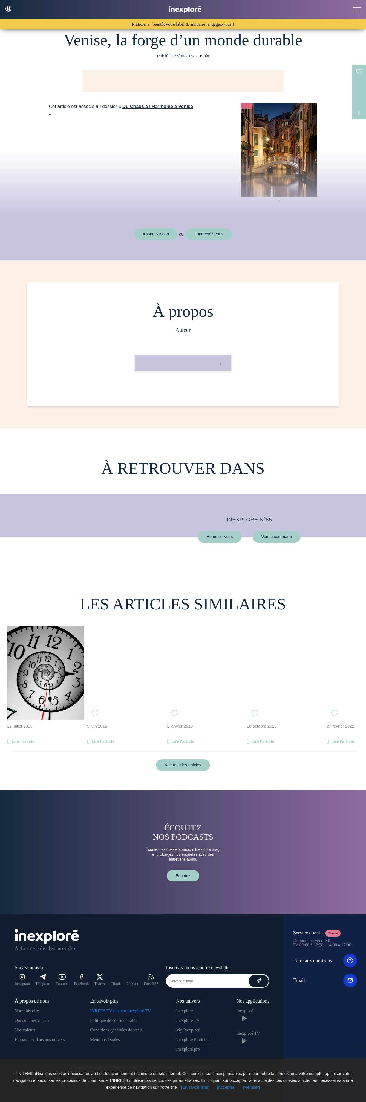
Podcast (132, 984)
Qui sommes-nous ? (32, 1020)
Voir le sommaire (276, 536)
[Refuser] (251, 1087)
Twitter (99, 980)
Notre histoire (27, 1011)
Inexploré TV (188, 1020)
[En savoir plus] (195, 1087)
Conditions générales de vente (116, 1030)
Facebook (81, 980)
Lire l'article (22, 741)
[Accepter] (226, 1087)
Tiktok (116, 984)
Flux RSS (151, 980)
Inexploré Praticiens (193, 1039)
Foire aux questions (325, 960)
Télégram (42, 980)
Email (325, 980)
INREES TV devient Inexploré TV (120, 1011)
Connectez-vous (208, 233)
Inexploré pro (188, 1049)
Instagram (22, 980)
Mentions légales (105, 1039)
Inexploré (184, 1011)
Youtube (62, 980)
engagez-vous (220, 24)
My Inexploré (188, 1030)
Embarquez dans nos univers (40, 1039)
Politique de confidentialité (113, 1020)
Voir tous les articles (183, 765)
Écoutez (182, 875)
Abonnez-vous (156, 233)
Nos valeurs (25, 1030)
